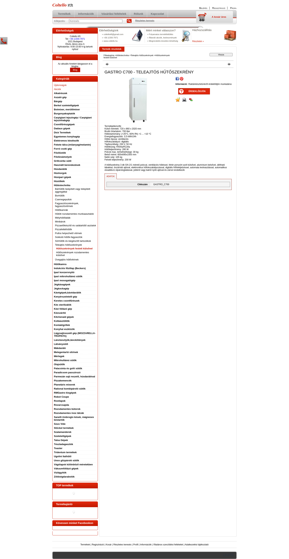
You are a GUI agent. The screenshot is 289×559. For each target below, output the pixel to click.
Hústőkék (59, 181)
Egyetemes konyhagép (67, 136)
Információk (146, 544)
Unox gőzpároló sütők (66, 460)
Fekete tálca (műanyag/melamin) (72, 144)
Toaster (58, 448)
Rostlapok (60, 400)
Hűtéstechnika (122, 55)
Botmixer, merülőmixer (67, 109)
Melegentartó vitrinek (66, 352)
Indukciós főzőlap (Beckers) (70, 268)
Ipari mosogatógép (64, 280)
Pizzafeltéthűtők (63, 229)
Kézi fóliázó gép (63, 308)
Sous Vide (60, 424)
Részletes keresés (122, 544)
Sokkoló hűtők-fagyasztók (68, 237)
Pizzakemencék (63, 380)
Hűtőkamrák (61, 210)
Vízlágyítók (60, 472)
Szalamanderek (63, 432)
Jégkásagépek (62, 284)
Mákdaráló (60, 348)
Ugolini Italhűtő (63, 456)
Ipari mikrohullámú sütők (68, 276)
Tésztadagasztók (63, 444)
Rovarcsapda (61, 405)
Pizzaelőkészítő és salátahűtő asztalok (75, 225)
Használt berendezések (67, 165)
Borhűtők (60, 195)
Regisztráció (98, 544)
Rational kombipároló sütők (70, 388)
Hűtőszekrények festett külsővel (74, 248)
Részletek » (198, 41)
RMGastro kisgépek (65, 392)
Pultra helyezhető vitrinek (68, 233)
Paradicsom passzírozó (67, 372)
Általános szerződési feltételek (168, 544)
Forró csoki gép (63, 148)
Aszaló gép (60, 97)
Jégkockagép (61, 288)
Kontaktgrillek (62, 325)
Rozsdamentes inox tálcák (69, 413)
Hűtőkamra (60, 264)
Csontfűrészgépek (64, 124)
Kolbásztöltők (62, 321)
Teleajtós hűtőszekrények (142, 55)
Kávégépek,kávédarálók (67, 292)
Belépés (203, 8)
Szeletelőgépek (62, 436)
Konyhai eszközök (64, 329)
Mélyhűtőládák (63, 217)
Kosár (109, 544)
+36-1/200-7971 (77, 39)
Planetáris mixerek (64, 384)
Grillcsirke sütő (63, 161)
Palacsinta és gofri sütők (68, 368)
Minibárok (60, 221)
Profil (135, 544)
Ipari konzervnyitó (64, 272)
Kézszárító (60, 312)
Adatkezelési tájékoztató (196, 544)
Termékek (85, 544)
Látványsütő (61, 344)
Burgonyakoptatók (64, 113)
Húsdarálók (60, 169)
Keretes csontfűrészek (67, 300)
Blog (75, 70)
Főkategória (109, 55)
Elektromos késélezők (66, 140)
